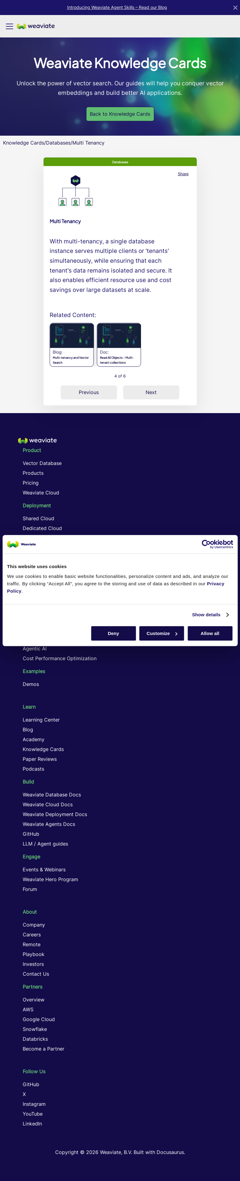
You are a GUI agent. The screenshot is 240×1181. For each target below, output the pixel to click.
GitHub (31, 834)
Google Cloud (39, 1019)
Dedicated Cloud (42, 528)
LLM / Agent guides (45, 844)
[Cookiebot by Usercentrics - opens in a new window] (206, 544)
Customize (162, 633)
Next (151, 392)
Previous (89, 392)
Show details (206, 614)
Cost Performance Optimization (60, 658)
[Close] (235, 7)
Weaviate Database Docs (52, 795)
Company (34, 925)
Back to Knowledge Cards (120, 114)
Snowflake (35, 1029)
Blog (28, 729)
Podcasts (33, 769)
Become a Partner (43, 1049)
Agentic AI (35, 648)
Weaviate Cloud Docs (48, 804)
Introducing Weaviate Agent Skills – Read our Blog (117, 7)
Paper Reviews (40, 759)
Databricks (35, 1039)
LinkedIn (32, 1124)
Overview (33, 1000)
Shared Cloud (38, 518)
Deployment (37, 505)
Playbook (33, 954)
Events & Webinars (44, 869)
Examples (34, 671)
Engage (31, 857)
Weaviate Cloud (41, 493)
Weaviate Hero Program (50, 879)
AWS (28, 1009)
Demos (31, 684)
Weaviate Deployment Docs (55, 814)
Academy (33, 739)
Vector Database (42, 463)
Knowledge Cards (23, 143)
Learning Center (41, 720)
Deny (113, 633)
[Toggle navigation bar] (9, 26)
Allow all (210, 633)
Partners (32, 987)
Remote (31, 944)
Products (33, 473)
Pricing (31, 483)
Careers (32, 934)
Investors (33, 964)
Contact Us (36, 974)
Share (183, 174)
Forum (30, 889)
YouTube (33, 1114)
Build (28, 782)
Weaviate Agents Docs (49, 824)
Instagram (34, 1104)
